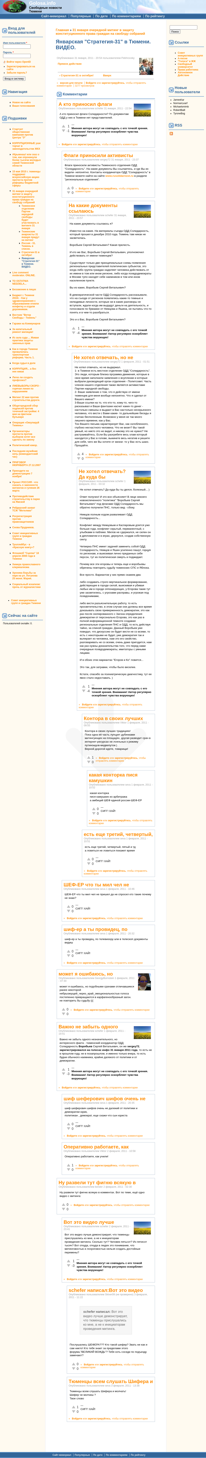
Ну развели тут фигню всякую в (97, 1182)
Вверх (105, 75)
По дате (101, 16)
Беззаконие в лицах (24, 289)
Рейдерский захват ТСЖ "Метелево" (23, 509)
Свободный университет (185, 65)
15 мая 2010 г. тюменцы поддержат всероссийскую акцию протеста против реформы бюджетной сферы (26, 178)
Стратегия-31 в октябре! (31, 253)
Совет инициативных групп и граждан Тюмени (25, 536)
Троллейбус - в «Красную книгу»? (23, 546)
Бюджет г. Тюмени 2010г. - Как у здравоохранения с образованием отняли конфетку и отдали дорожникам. (25, 302)
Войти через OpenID (19, 61)
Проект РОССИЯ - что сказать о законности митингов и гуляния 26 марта (26, 486)
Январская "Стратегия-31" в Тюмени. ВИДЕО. (31, 262)
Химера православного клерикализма (26, 566)
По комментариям (126, 16)
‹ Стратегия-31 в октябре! (76, 75)
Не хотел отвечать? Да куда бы (102, 474)
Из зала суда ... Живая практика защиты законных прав (25, 340)
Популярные (81, 16)
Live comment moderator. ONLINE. (23, 274)
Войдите (91, 83)
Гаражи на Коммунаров (26, 323)
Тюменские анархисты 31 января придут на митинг (30, 235)
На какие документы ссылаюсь (93, 208)
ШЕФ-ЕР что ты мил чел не (96, 884)
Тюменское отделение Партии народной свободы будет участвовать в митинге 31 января (30, 217)
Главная (62, 30)
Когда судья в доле (24, 363)
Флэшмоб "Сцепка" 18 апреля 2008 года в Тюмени (25, 556)
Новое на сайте (21, 102)
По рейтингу (155, 16)
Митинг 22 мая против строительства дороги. (26, 399)
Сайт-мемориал (53, 16)
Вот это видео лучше (89, 1222)
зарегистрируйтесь (112, 83)
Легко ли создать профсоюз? (22, 379)
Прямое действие (70, 63)
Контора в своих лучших (113, 718)
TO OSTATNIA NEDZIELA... (20, 282)
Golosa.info (42, 3)
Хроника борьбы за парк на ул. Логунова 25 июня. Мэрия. (25, 575)
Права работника (188, 69)
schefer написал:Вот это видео (106, 1290)
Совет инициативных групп (190, 54)
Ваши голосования (23, 105)
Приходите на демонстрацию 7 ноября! (22, 473)
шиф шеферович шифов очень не (104, 1098)
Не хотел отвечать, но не (103, 357)
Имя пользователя (15, 43)
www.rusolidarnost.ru (120, 175)
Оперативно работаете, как (96, 1146)
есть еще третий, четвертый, (118, 834)
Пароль (8, 52)
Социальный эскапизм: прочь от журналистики (26, 586)
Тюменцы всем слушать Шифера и (111, 1381)
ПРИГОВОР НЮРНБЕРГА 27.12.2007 (26, 464)
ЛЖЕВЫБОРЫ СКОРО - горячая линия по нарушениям (26, 388)
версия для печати (71, 83)
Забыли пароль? (17, 72)
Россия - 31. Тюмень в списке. (29, 246)
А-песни (182, 58)
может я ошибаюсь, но (86, 974)
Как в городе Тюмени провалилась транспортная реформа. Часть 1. (25, 353)
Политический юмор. (25, 445)
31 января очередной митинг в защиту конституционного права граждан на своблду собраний (25, 197)
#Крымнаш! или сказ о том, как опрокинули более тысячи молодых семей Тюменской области (26, 160)
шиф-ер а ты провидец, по (96, 929)
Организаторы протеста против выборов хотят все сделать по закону (23, 435)
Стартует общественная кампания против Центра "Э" (22, 133)
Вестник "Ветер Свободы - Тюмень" (24, 316)
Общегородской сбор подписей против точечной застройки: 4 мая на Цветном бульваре (25, 411)
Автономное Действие (185, 74)
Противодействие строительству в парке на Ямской (26, 499)
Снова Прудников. (23, 527)
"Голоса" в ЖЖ (187, 61)
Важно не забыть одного (88, 1026)
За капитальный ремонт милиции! (22, 330)
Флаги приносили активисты (98, 155)
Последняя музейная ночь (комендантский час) (25, 454)
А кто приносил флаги (85, 104)
